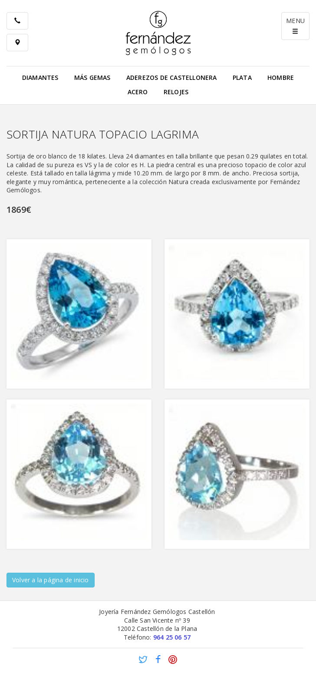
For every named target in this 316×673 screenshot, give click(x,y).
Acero (138, 92)
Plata (242, 77)
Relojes (176, 92)
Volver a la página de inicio (50, 580)
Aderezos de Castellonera (171, 77)
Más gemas (92, 77)
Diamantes (40, 77)
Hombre (280, 77)
